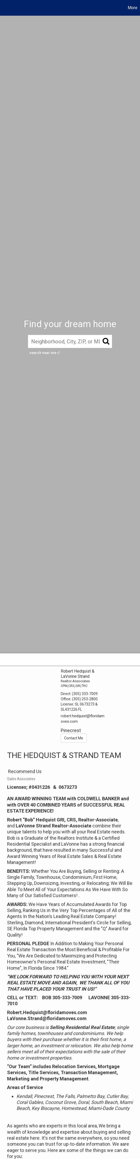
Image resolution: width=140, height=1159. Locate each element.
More (132, 7)
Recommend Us (24, 771)
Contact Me (73, 738)
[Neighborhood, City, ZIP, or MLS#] (70, 341)
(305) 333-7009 (85, 694)
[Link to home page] (4, 8)
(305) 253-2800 (85, 699)
